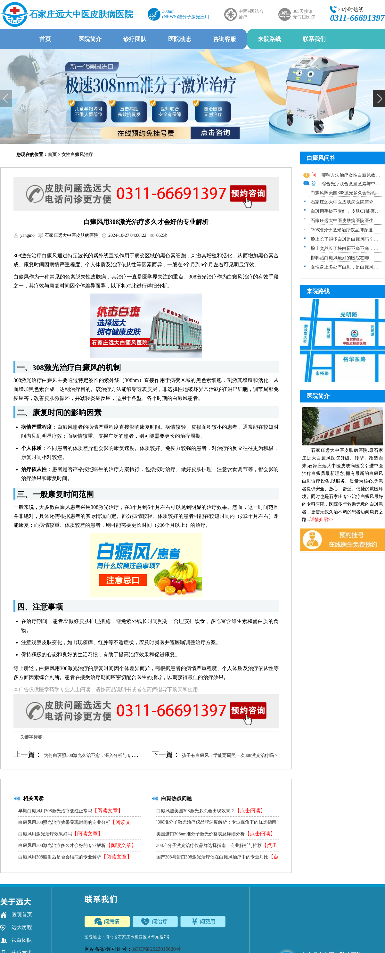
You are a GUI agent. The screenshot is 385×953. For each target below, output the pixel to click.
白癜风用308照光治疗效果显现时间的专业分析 (74, 823)
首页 (45, 39)
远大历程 (16, 927)
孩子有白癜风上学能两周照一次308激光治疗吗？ (230, 755)
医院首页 (16, 914)
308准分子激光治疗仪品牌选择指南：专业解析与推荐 (216, 846)
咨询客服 (224, 39)
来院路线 (269, 39)
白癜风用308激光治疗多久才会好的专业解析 (77, 845)
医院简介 (90, 39)
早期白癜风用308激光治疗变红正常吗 (70, 810)
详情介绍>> (321, 519)
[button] (379, 98)
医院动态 (179, 39)
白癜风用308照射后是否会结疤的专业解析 (75, 856)
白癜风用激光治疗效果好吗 (60, 833)
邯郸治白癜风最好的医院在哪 (340, 257)
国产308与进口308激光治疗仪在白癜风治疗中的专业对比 (217, 858)
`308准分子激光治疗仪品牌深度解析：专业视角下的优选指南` (217, 824)
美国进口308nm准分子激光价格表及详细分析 (216, 833)
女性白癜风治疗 (77, 154)
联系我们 (314, 39)
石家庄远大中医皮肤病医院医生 (342, 220)
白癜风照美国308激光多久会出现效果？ (211, 810)
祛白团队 (16, 940)
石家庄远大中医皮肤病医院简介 (342, 202)
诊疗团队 (134, 39)
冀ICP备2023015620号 (156, 949)
